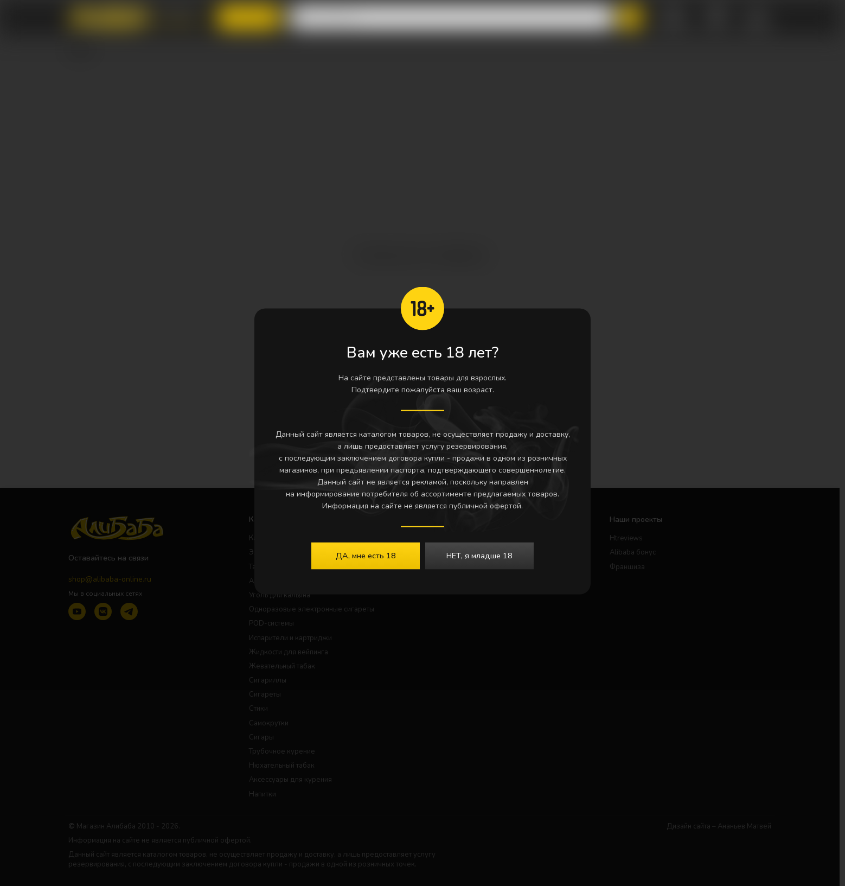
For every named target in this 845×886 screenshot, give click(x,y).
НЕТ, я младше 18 (479, 555)
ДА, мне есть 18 (366, 555)
